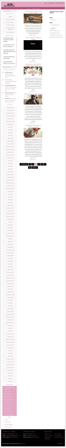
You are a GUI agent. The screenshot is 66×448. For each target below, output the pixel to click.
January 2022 (10, 233)
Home (28, 8)
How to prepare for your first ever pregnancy (9, 45)
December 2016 (10, 339)
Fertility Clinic (48, 433)
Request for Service (59, 437)
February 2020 (10, 272)
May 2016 (10, 356)
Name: (51, 17)
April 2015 (10, 378)
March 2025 (10, 138)
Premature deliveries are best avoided (9, 57)
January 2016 (10, 361)
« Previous (24, 164)
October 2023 (10, 185)
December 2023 (10, 180)
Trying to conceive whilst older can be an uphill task (11, 89)
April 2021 (10, 241)
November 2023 (10, 183)
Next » (35, 167)
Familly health (8, 394)
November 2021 (10, 236)
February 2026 (10, 107)
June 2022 (10, 224)
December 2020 (10, 250)
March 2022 (10, 230)
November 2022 (10, 216)
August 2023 (10, 191)
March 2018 (10, 308)
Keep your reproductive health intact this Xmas (33, 65)
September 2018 (10, 294)
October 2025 (10, 118)
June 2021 (10, 238)
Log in (6, 419)
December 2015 (10, 364)
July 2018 (10, 300)
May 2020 (10, 264)
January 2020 (10, 275)
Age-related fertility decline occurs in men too (9, 62)
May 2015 (10, 375)
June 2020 (10, 261)
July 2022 (10, 222)
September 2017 (10, 322)
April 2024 (10, 169)
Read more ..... (33, 35)
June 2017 (10, 328)
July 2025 (10, 127)
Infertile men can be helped (33, 94)
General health (57, 435)
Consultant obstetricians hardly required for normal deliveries (9, 51)
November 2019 (10, 280)
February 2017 (10, 333)
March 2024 (10, 171)
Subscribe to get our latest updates (56, 12)
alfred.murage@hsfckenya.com (12, 435)
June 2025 (10, 130)
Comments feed (8, 424)
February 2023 (10, 208)
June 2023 (10, 197)
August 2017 (10, 325)
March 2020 (10, 269)
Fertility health (8, 397)
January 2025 (10, 143)
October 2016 (10, 345)
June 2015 (10, 373)
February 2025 (10, 141)
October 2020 (10, 252)
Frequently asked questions (9, 400)
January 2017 (10, 336)
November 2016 (10, 342)
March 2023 (10, 205)
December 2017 (10, 314)
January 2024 (10, 177)
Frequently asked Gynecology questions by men (10, 75)
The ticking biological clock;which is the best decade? (8, 39)
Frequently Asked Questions (10, 28)
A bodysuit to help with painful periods (33, 126)
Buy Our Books (10, 32)
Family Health (10, 25)
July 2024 (10, 160)
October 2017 (10, 319)
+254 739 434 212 (14, 437)
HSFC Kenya (7, 403)
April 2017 (10, 331)
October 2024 (10, 152)
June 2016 (10, 353)
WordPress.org (8, 427)
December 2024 (10, 146)
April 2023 (10, 202)
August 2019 (10, 286)
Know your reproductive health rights (33, 12)
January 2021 (10, 247)
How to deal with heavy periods (11, 94)
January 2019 (10, 292)
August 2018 (10, 297)
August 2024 (10, 157)
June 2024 (10, 163)
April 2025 (10, 135)
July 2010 (10, 381)
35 (30, 167)
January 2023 (10, 211)
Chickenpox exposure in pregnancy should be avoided (10, 100)
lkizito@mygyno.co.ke (31, 435)
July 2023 (10, 194)
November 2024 (10, 149)
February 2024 (10, 174)
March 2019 (10, 289)
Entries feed (7, 422)
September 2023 (10, 188)
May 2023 (10, 199)
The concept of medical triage (33, 38)
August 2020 (10, 255)
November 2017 (10, 317)
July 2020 (10, 258)
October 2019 (10, 283)
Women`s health (10, 19)
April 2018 (10, 306)
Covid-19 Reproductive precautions (10, 388)
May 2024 (10, 166)
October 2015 (10, 367)
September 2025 (10, 121)
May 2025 (10, 132)
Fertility (10, 16)
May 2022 (10, 227)
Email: (51, 22)
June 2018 (10, 303)
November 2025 (10, 116)
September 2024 (10, 155)
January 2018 (10, 311)
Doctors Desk (8, 391)
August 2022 (10, 219)
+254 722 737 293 (35, 437)
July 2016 (10, 350)
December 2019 (10, 278)
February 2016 (10, 359)
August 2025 (10, 124)
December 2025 (10, 113)
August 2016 (10, 347)
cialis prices (7, 79)
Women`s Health (49, 435)
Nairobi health (8, 409)
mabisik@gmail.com (31, 433)
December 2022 (10, 213)
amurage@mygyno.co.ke (11, 433)
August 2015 (10, 370)
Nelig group (22, 443)
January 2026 (10, 110)
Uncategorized (8, 411)
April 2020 (10, 266)
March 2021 (10, 244)
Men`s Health (10, 22)
